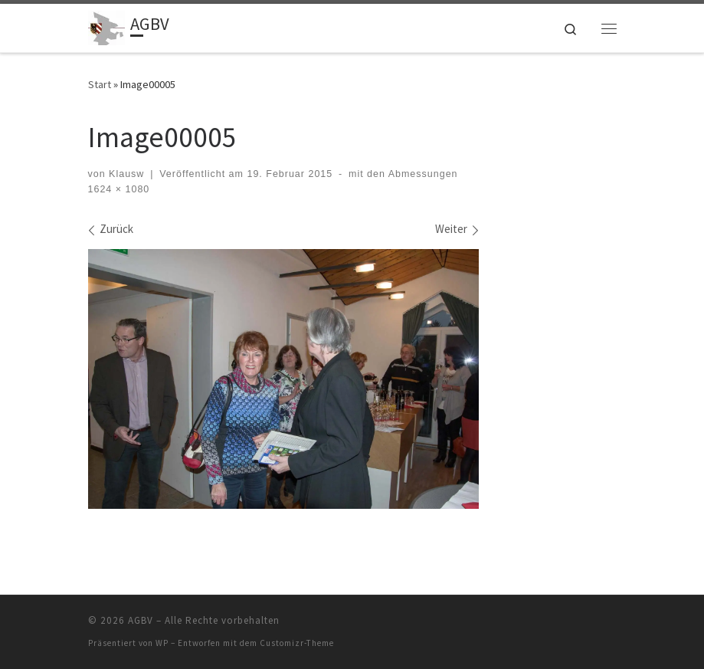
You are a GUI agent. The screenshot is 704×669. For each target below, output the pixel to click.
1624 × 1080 (119, 189)
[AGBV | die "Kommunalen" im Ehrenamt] (107, 26)
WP (162, 643)
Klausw (126, 174)
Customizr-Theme (297, 643)
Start (99, 84)
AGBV (140, 620)
